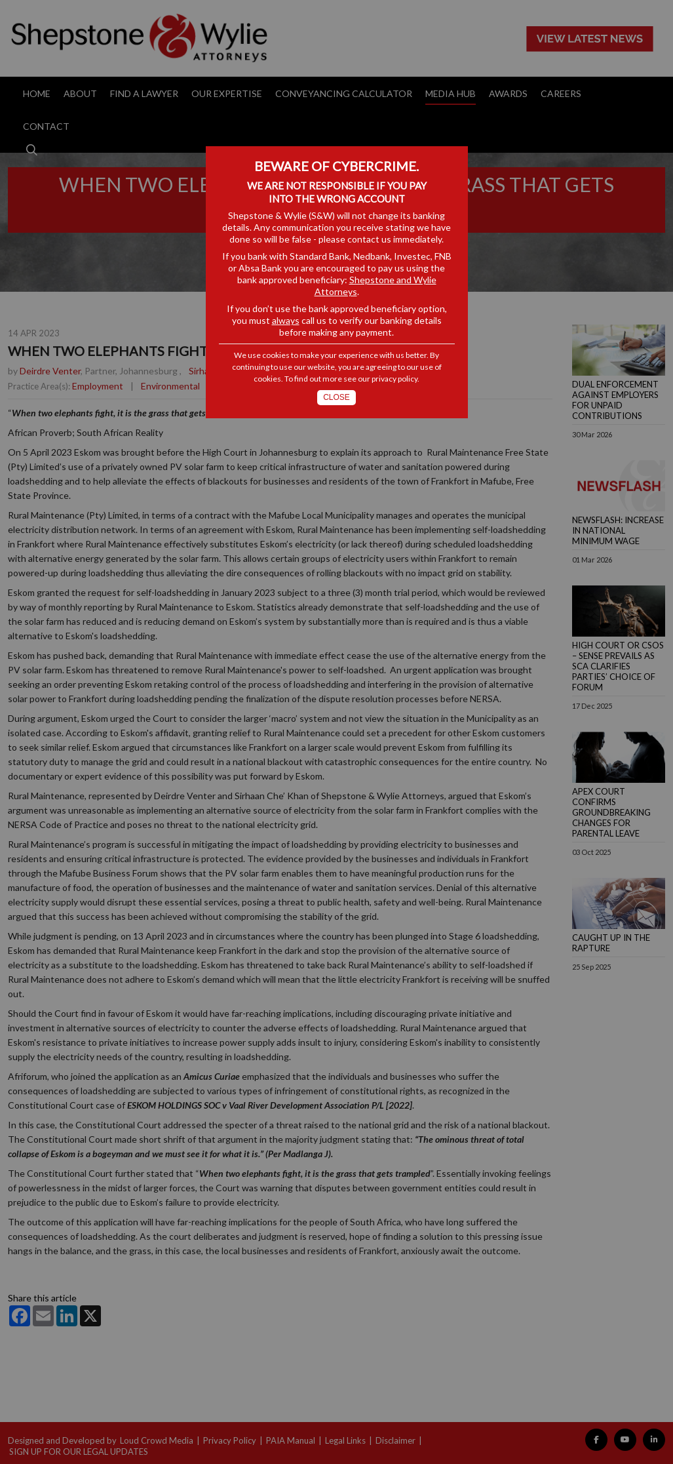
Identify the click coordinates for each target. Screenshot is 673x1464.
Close (336, 397)
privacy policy (394, 379)
